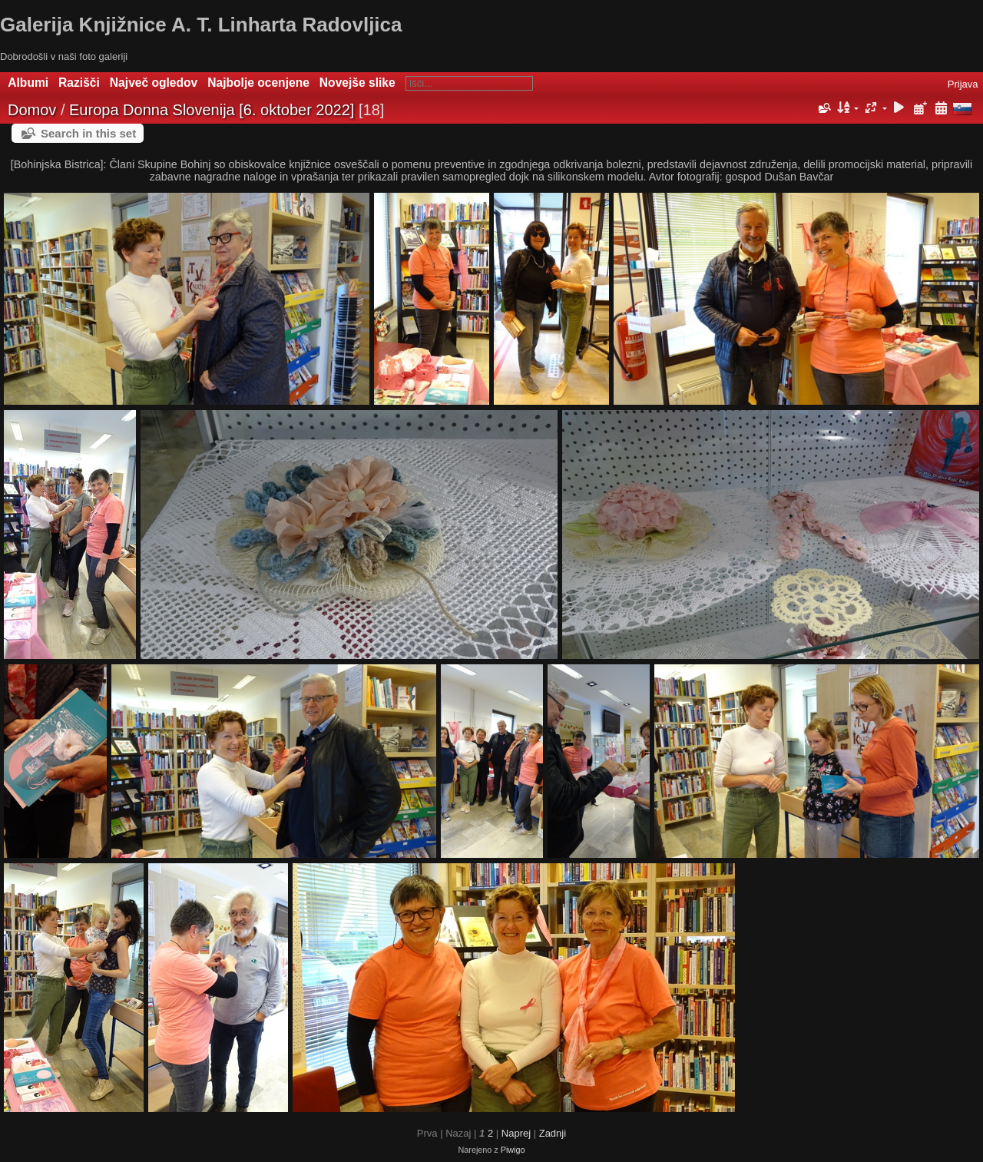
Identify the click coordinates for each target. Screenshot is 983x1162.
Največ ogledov (153, 82)
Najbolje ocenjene (258, 82)
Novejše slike (357, 82)
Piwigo (513, 1149)
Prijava (963, 84)
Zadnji (552, 1133)
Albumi (28, 82)
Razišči (79, 82)
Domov (32, 109)
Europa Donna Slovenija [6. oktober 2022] (211, 109)
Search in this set (88, 133)
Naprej (516, 1133)
